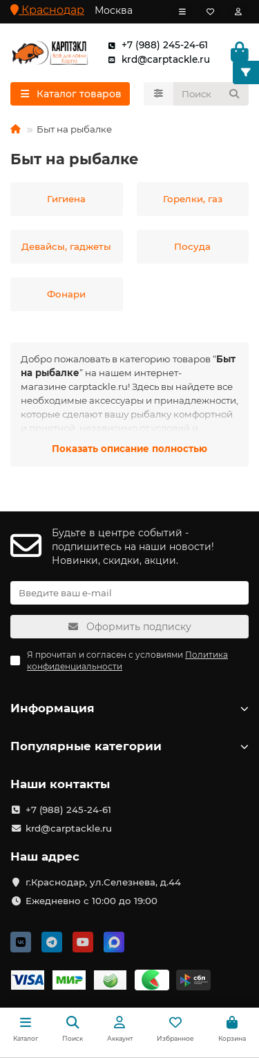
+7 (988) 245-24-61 (155, 45)
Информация (129, 708)
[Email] (129, 593)
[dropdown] (182, 11)
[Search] (211, 94)
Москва (114, 10)
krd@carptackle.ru (156, 59)
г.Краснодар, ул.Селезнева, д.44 (103, 882)
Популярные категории (129, 746)
